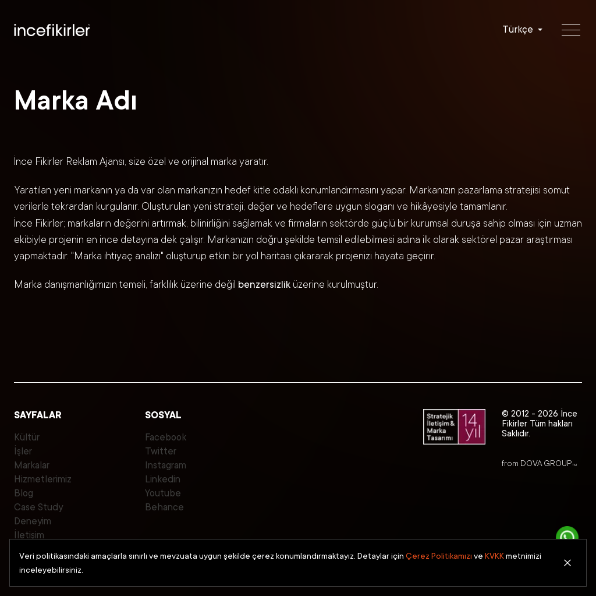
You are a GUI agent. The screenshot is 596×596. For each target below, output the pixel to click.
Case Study (38, 507)
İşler (23, 451)
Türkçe (517, 29)
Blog (23, 493)
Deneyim (32, 521)
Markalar (31, 465)
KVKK (494, 555)
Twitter (160, 451)
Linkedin (162, 479)
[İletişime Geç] (567, 537)
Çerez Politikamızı (439, 555)
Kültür (27, 437)
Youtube (163, 493)
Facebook (165, 437)
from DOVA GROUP (539, 463)
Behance (164, 507)
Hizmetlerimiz (43, 479)
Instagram (165, 465)
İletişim (29, 535)
